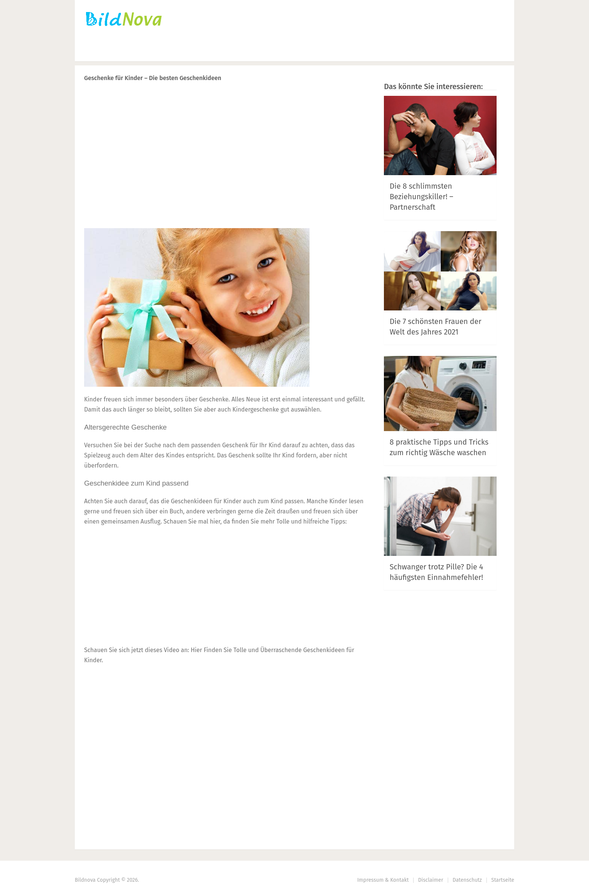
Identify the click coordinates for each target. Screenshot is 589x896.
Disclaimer (430, 880)
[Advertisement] (225, 169)
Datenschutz (467, 880)
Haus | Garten (301, 50)
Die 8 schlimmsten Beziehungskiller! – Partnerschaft (421, 197)
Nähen (213, 50)
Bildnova (85, 880)
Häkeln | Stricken (158, 50)
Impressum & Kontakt (383, 880)
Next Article (340, 97)
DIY (249, 50)
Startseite (99, 50)
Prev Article (289, 97)
